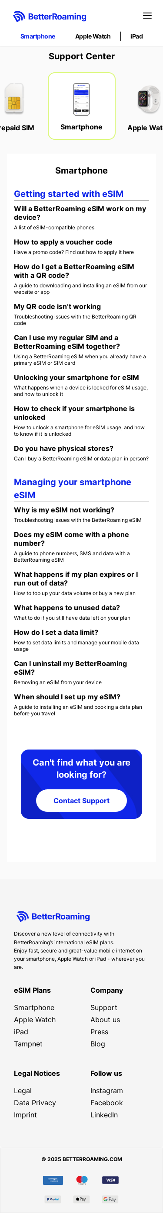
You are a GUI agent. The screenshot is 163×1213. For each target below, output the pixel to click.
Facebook (106, 1102)
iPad (136, 36)
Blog (97, 1043)
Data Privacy (35, 1102)
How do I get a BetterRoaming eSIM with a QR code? (74, 271)
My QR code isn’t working (57, 306)
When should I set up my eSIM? (67, 696)
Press (99, 1031)
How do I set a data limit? (56, 632)
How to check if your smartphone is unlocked (74, 412)
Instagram (106, 1090)
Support (103, 1007)
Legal (23, 1090)
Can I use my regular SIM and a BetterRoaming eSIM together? (67, 342)
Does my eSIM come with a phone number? (71, 538)
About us (105, 1019)
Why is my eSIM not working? (64, 509)
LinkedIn (104, 1114)
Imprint (25, 1114)
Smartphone (37, 36)
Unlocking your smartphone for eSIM (76, 377)
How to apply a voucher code (63, 242)
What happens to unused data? (67, 607)
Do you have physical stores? (63, 448)
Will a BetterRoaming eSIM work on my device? (80, 213)
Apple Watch (93, 36)
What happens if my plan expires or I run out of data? (76, 578)
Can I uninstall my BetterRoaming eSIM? (70, 667)
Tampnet (28, 1043)
